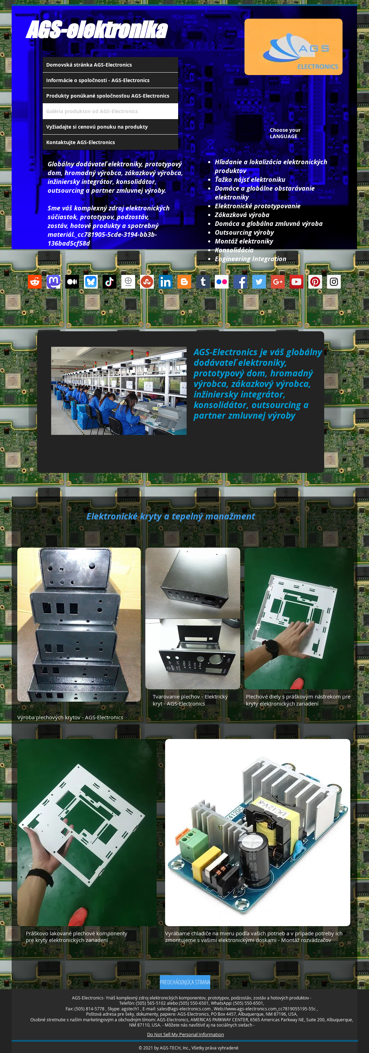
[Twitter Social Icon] (259, 282)
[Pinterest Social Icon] (315, 282)
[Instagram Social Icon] (334, 282)
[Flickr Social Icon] (222, 282)
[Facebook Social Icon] (240, 282)
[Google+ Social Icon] (278, 282)
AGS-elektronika (95, 30)
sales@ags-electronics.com (184, 1008)
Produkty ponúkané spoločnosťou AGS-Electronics (107, 95)
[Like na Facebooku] (180, 313)
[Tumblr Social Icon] (203, 282)
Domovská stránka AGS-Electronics (89, 64)
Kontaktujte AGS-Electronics (80, 142)
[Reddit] (35, 282)
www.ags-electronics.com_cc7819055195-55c (271, 1008)
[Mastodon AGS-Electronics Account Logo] (53, 282)
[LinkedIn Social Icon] (166, 282)
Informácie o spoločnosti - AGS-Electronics (98, 80)
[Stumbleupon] (147, 282)
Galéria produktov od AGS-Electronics (92, 111)
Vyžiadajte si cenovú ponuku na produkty (97, 126)
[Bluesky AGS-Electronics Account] (91, 282)
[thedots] (128, 282)
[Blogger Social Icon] (184, 282)
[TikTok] (109, 282)
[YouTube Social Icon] (296, 282)
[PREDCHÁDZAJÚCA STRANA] (185, 982)
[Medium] (72, 282)
